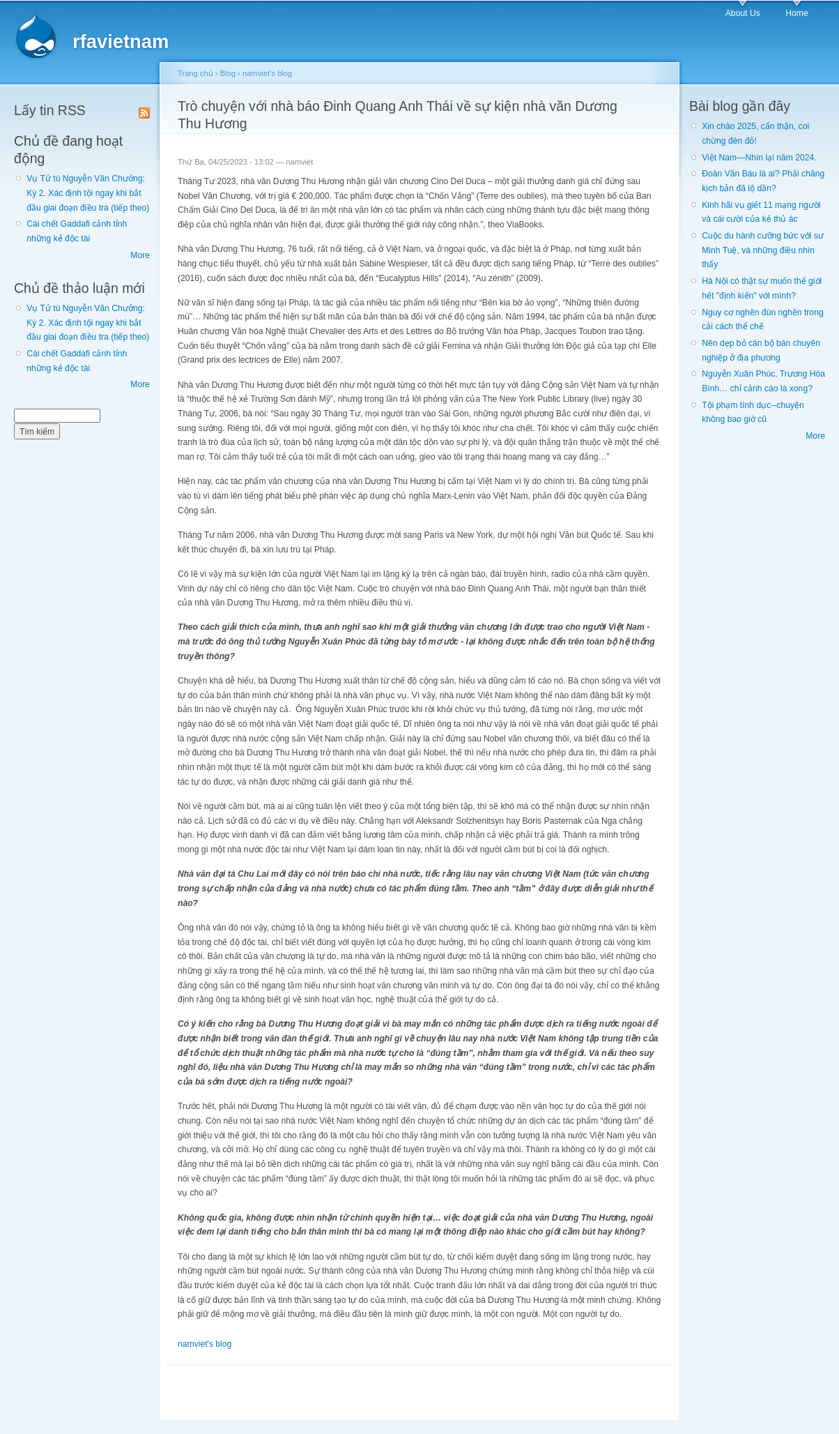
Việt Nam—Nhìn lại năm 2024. (759, 158)
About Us (742, 13)
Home (796, 13)
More (140, 255)
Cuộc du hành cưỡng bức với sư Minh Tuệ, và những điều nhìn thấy (763, 250)
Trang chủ (195, 73)
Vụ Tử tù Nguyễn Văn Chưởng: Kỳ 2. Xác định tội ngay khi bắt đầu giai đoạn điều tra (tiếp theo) (87, 193)
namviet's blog (267, 73)
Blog (228, 73)
